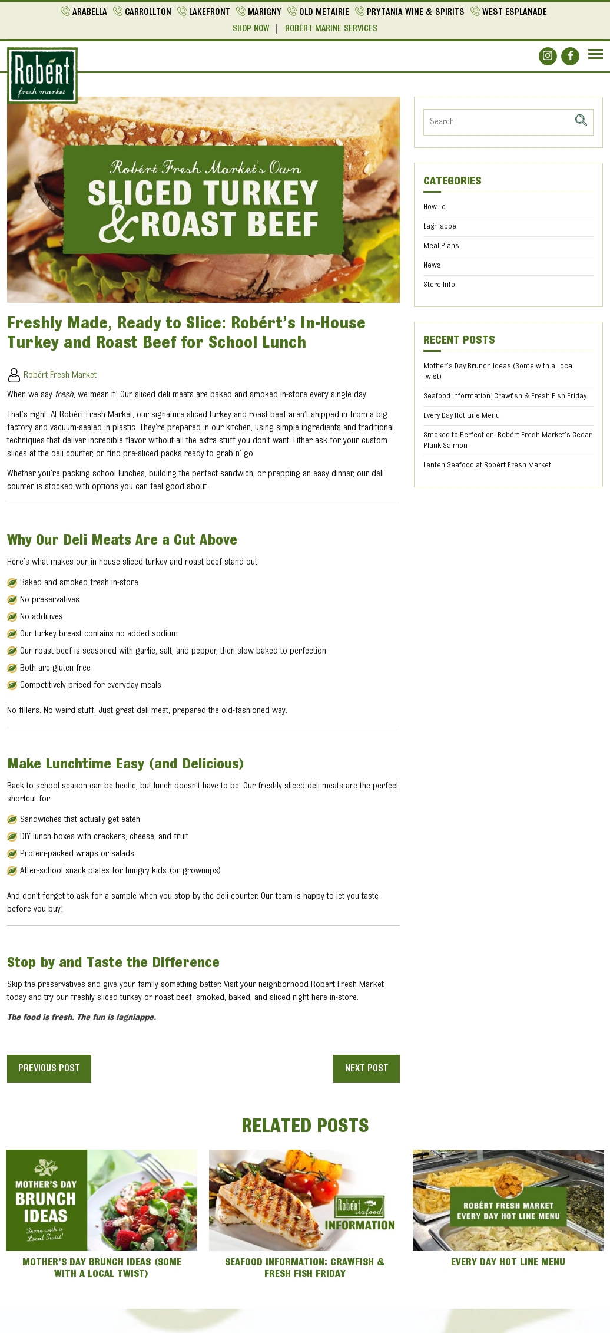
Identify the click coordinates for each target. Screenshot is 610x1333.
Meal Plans (441, 246)
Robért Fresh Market (52, 375)
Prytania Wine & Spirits (416, 12)
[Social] (548, 56)
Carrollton (147, 12)
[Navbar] (595, 54)
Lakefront (209, 12)
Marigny (264, 12)
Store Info (439, 285)
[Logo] (42, 75)
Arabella (89, 12)
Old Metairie (324, 12)
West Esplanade (514, 12)
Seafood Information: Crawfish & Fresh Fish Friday (504, 396)
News (432, 265)
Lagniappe (439, 226)
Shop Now (251, 29)
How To (434, 207)
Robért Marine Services (331, 29)
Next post (365, 1068)
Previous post (51, 1068)
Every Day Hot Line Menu (461, 415)
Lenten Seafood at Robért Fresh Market (487, 465)
